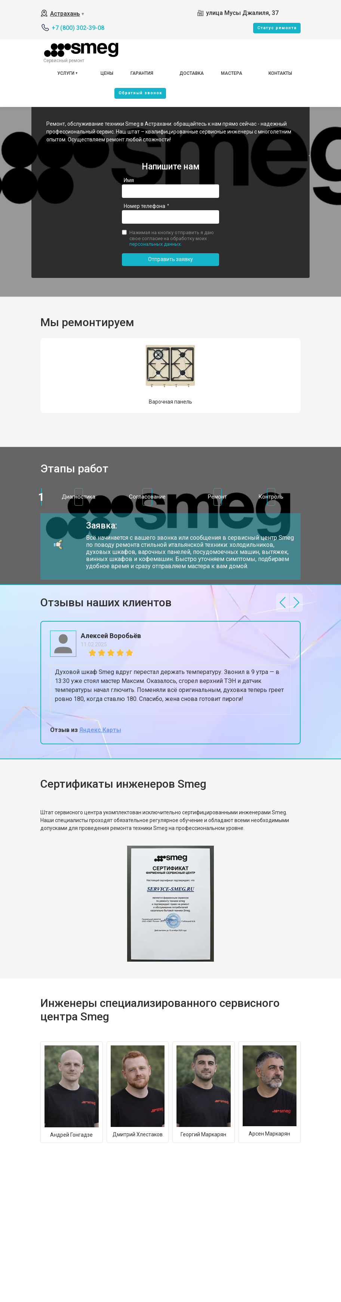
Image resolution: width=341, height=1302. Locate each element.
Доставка (191, 73)
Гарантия (141, 73)
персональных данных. (155, 244)
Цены (107, 73)
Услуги (65, 73)
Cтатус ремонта (277, 27)
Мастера (231, 73)
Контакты (280, 73)
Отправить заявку (170, 259)
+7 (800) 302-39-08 (78, 27)
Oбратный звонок (140, 93)
